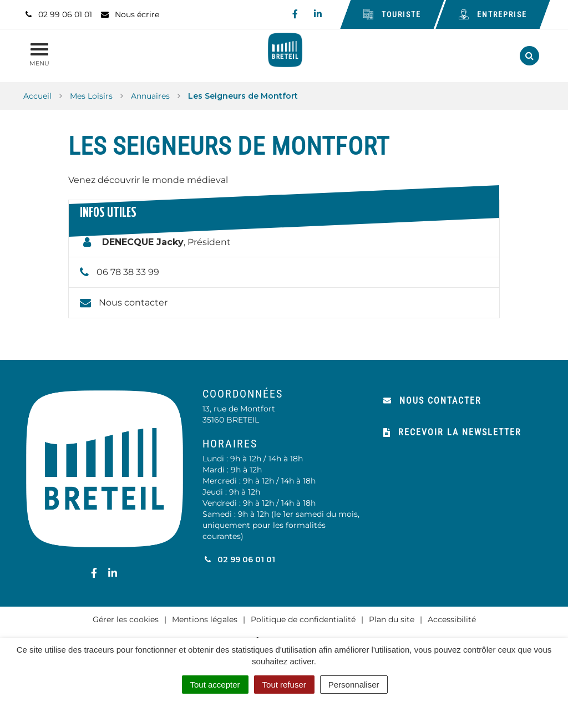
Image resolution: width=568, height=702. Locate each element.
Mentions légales (204, 619)
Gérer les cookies (126, 619)
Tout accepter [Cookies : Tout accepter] (215, 684)
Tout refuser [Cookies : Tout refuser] (284, 684)
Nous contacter (133, 302)
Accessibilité (452, 619)
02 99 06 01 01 (238, 559)
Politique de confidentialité (303, 619)
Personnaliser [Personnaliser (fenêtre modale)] (353, 684)
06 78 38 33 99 (128, 272)
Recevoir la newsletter (452, 432)
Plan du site (391, 619)
